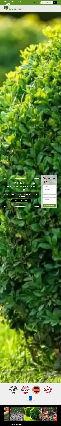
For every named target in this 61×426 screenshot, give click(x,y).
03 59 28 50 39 (10, 2)
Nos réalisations (21, 201)
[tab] (30, 213)
